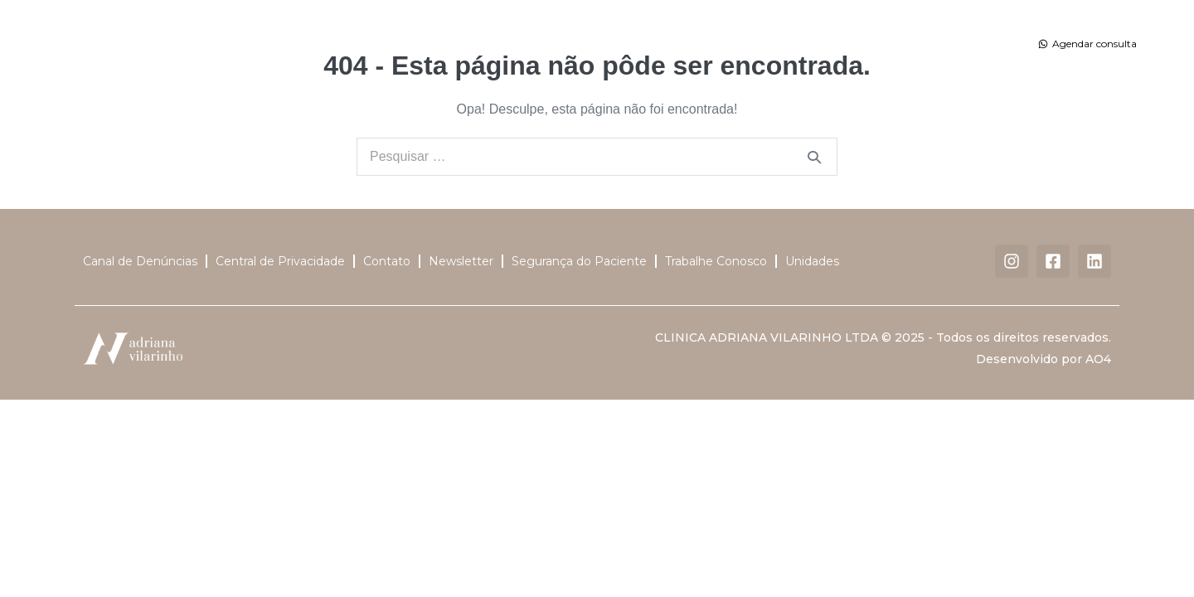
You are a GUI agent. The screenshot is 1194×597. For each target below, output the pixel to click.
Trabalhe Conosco (716, 261)
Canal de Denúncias (140, 261)
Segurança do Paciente (579, 261)
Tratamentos (546, 44)
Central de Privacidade (280, 261)
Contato (880, 43)
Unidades (737, 44)
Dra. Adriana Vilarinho (347, 43)
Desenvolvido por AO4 (1043, 359)
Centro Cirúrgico (646, 43)
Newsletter (461, 261)
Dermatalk (814, 43)
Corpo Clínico (453, 43)
